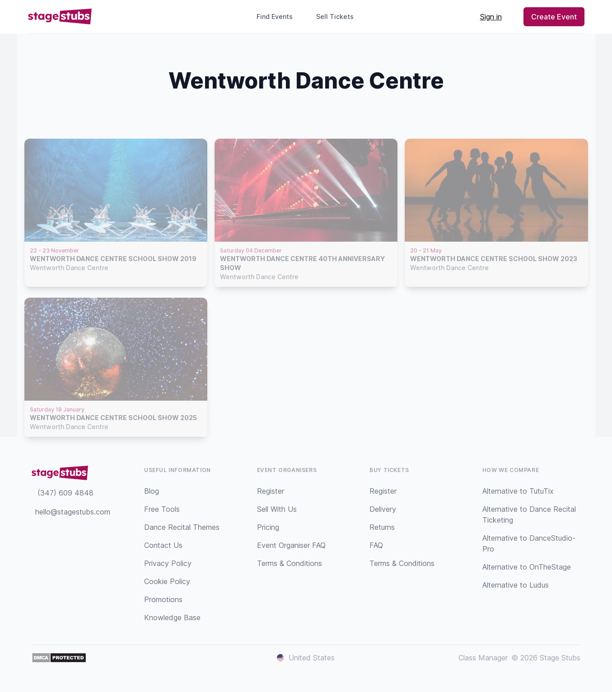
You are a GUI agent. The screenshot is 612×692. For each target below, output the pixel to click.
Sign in (491, 16)
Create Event (554, 16)
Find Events (275, 16)
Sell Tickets (338, 16)
